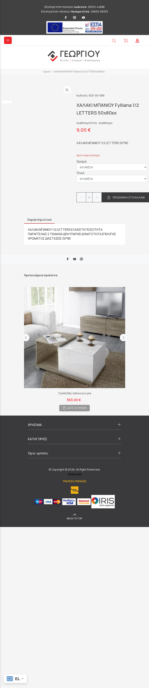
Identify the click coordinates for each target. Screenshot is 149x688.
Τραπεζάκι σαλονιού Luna (74, 393)
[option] (7, 86)
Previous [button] (25, 341)
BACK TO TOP (74, 518)
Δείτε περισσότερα (88, 155)
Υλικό (80, 173)
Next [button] (123, 341)
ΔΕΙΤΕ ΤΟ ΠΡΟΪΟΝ (77, 408)
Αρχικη (47, 71)
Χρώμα (82, 161)
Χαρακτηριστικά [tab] (39, 219)
